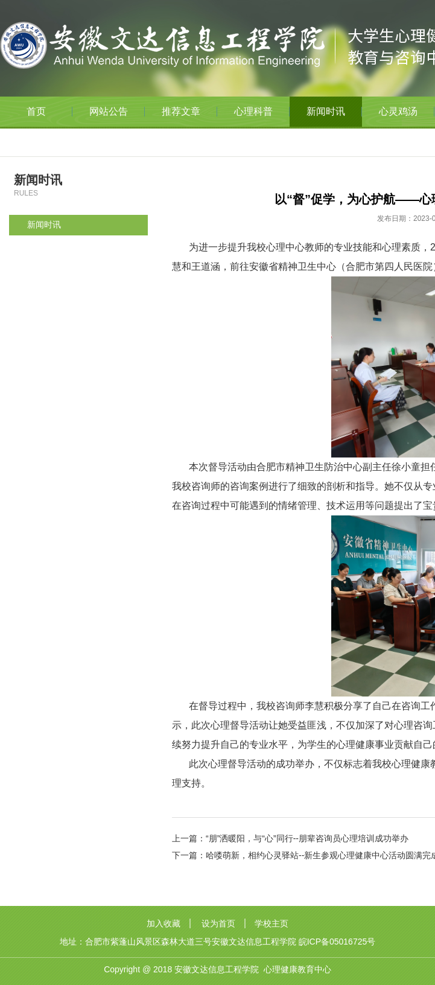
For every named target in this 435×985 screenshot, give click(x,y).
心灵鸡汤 (398, 111)
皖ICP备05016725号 (337, 941)
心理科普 (253, 111)
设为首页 (218, 923)
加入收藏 (163, 923)
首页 (36, 111)
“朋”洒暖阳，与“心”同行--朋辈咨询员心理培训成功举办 (307, 838)
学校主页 (271, 923)
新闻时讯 (325, 111)
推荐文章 (181, 111)
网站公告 (108, 111)
